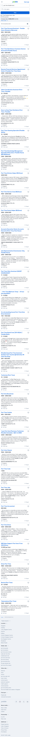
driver (2, 672)
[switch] (28, 23)
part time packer (4, 648)
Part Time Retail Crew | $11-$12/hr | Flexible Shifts (11, 333)
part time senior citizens (6, 652)
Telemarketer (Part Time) (8, 601)
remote (2, 674)
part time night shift (5, 676)
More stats (4, 20)
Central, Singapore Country (7, 635)
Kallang (2, 633)
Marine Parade (4, 642)
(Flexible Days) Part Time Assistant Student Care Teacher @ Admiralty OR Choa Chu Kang (12, 354)
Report (27, 44)
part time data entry (5, 661)
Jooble (9, 735)
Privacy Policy (4, 730)
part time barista (4, 650)
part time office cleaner (6, 665)
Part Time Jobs (5, 487)
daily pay (3, 670)
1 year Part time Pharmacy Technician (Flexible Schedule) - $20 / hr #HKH (12, 432)
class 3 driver (4, 678)
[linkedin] (27, 701)
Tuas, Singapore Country (6, 629)
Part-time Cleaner (6, 450)
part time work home (5, 657)
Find (15, 12)
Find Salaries (4, 731)
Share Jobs (3, 718)
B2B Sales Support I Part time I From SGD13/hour (12, 544)
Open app (26, 2)
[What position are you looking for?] (15, 5)
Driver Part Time (6, 564)
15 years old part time (5, 663)
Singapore (3, 625)
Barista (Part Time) (6, 582)
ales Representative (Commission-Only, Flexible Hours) (13, 251)
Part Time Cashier (6, 412)
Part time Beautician (7, 393)
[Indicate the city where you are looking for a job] (15, 9)
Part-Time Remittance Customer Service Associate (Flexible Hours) (13, 49)
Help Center (3, 709)
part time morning (5, 659)
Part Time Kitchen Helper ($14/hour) (12, 173)
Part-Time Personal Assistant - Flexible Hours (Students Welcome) (13, 29)
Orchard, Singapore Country (7, 637)
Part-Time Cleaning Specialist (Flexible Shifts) (13, 131)
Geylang (3, 627)
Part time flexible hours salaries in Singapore (10, 689)
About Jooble (4, 707)
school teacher (4, 680)
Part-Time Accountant (8, 506)
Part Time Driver (6, 525)
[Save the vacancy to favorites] (28, 28)
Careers (2, 711)
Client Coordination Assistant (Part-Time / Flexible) (12, 90)
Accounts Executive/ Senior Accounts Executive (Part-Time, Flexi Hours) (12, 230)
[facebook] (16, 701)
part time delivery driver (6, 687)
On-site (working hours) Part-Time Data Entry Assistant (13, 313)
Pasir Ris (3, 631)
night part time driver (5, 653)
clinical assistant (4, 685)
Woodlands (3, 640)
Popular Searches (5, 724)
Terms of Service (4, 728)
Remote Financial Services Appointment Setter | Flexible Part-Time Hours (13, 70)
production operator (5, 682)
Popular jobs (3, 695)
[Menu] (2, 2)
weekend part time (5, 655)
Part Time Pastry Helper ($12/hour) (11, 210)
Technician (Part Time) (8, 375)
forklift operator (4, 683)
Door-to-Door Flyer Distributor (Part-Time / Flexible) (12, 111)
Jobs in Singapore (5, 726)
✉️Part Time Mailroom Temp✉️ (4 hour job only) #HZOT (12, 292)
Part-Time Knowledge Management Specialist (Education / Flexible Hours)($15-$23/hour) (12, 152)
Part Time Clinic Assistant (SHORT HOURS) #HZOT (11, 272)
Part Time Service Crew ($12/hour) (11, 191)
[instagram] (20, 701)
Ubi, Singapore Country (6, 639)
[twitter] (23, 701)
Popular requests (6, 621)
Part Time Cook (5, 469)
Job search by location (6, 696)
